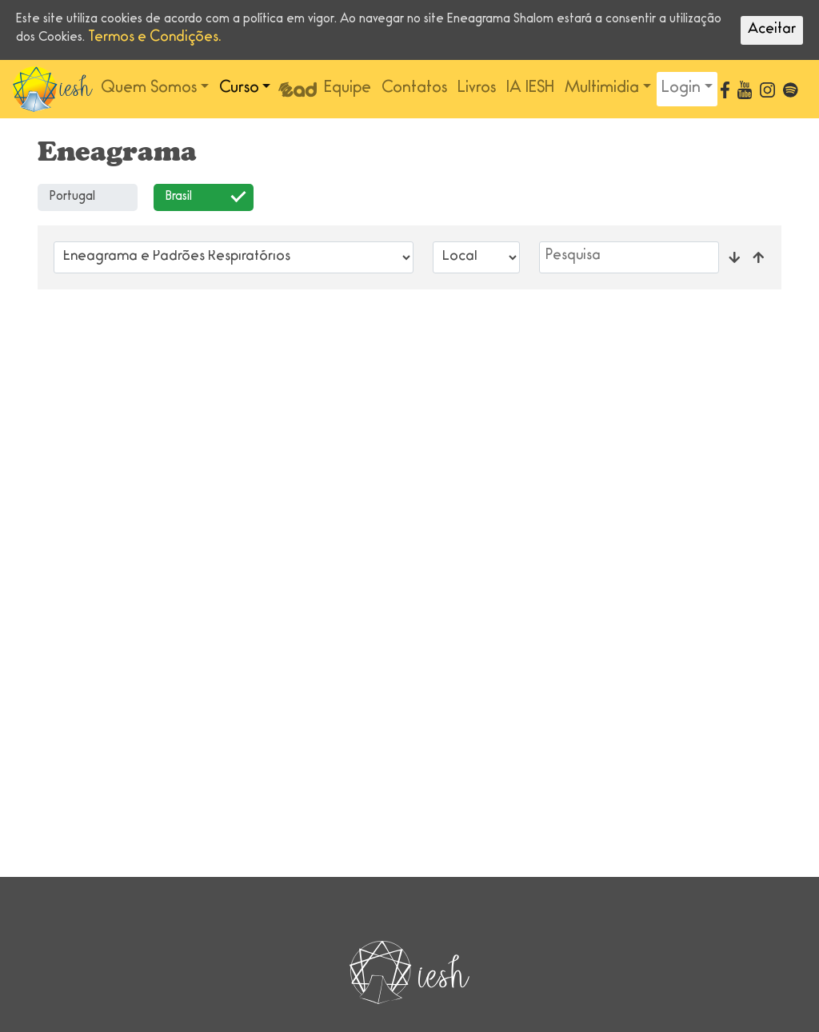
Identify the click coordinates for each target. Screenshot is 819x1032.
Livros (476, 89)
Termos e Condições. (155, 38)
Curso (239, 89)
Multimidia (602, 89)
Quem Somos (149, 89)
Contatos (414, 89)
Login (681, 89)
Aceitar (772, 30)
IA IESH (530, 89)
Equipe (347, 89)
